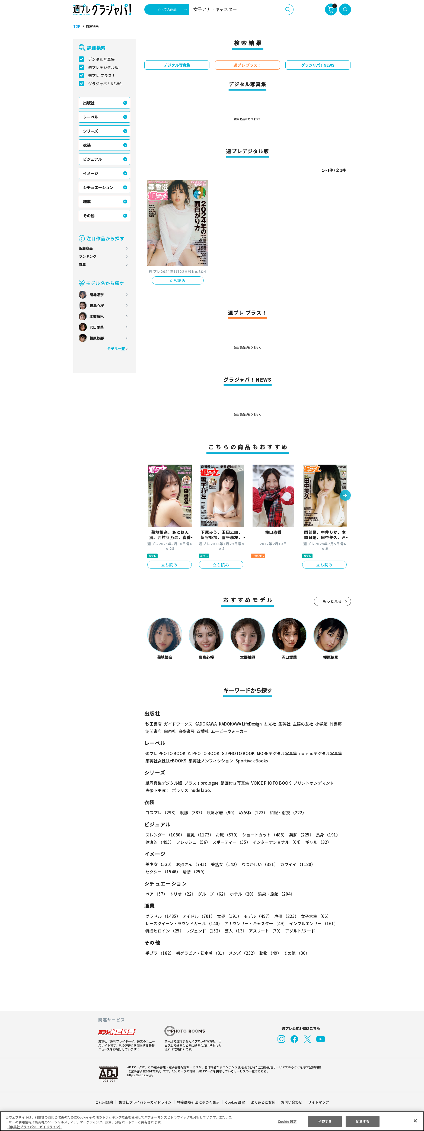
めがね (252, 812)
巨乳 (199, 835)
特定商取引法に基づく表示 (198, 1102)
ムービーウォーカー (229, 731)
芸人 (235, 931)
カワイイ (295, 864)
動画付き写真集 (233, 783)
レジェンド (204, 931)
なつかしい (258, 864)
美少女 (159, 864)
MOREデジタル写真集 (273, 753)
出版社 (88, 103)
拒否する (324, 1121)
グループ (212, 894)
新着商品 (86, 248)
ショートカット (262, 835)
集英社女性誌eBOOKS (165, 760)
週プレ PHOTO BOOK (164, 753)
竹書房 (335, 724)
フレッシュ (192, 842)
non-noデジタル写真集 (316, 753)
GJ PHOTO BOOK (235, 753)
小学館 (320, 724)
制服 (191, 812)
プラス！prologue (200, 783)
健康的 (159, 842)
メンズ (242, 953)
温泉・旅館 (275, 894)
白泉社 (170, 731)
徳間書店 (153, 731)
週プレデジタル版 (103, 67)
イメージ (90, 173)
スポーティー (230, 842)
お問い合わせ (291, 1102)
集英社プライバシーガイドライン (145, 1102)
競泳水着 (220, 812)
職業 (87, 201)
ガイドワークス (178, 724)
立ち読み (177, 280)
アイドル (198, 916)
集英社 (284, 724)
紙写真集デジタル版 (163, 783)
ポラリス (180, 790)
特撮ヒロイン (164, 931)
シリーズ (90, 131)
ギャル (317, 842)
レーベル (90, 117)
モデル (256, 916)
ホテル (242, 894)
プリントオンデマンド (311, 783)
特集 (82, 264)
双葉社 (203, 731)
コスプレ (161, 812)
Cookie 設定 (234, 1102)
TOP (76, 26)
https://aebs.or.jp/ (139, 1075)
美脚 (299, 835)
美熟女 (224, 864)
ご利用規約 (104, 1102)
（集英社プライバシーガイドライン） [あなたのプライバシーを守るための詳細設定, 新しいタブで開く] (34, 1126)
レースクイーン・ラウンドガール (183, 923)
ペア (156, 894)
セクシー (332, 864)
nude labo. (200, 790)
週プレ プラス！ (102, 75)
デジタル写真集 (101, 59)
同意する (362, 1121)
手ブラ (159, 953)
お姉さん (192, 864)
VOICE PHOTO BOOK (269, 783)
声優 (284, 916)
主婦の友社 (302, 724)
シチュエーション (98, 187)
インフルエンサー (312, 923)
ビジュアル (92, 159)
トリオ (182, 894)
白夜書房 (186, 731)
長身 (325, 835)
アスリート (265, 931)
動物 (269, 953)
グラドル (162, 916)
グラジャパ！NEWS (104, 83)
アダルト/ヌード (299, 931)
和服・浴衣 (286, 812)
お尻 (226, 835)
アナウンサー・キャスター (255, 923)
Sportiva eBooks (250, 760)
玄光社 (269, 724)
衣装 (87, 145)
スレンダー (164, 835)
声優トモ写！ (157, 790)
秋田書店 (153, 724)
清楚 (157, 871)
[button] (345, 495)
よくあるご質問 (262, 1102)
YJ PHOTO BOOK (202, 753)
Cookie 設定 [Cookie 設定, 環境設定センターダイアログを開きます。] (287, 1121)
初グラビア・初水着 (201, 953)
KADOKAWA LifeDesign (239, 724)
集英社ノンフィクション (210, 760)
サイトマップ (318, 1102)
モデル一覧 (116, 348)
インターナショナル (276, 842)
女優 (228, 916)
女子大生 (313, 916)
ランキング (87, 256)
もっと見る (332, 601)
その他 (88, 215)
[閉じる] (415, 1121)
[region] (212, 1121)
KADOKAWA (205, 724)
